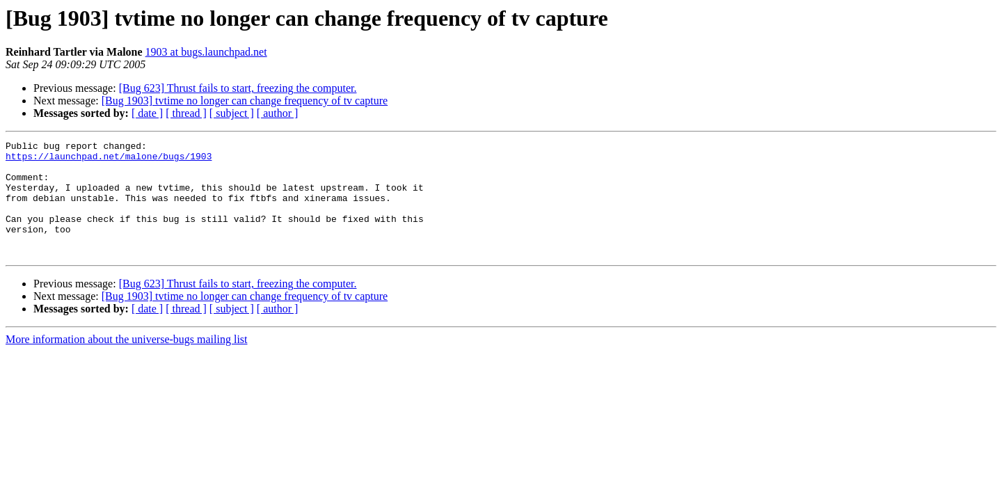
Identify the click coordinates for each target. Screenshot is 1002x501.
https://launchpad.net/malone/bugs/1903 (109, 160)
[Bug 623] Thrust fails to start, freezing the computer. (238, 88)
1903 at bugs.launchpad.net (206, 52)
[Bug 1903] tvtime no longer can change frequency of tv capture (245, 100)
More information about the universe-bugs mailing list (127, 362)
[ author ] (278, 113)
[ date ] (147, 113)
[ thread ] (186, 113)
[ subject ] (231, 113)
